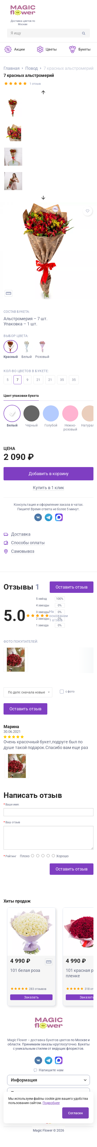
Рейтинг (10, 856)
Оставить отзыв (72, 587)
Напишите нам (51, 1070)
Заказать (31, 997)
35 (62, 380)
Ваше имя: (12, 804)
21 (38, 380)
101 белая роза (25, 970)
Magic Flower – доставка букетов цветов (38, 1040)
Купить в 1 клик (48, 487)
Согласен (75, 1113)
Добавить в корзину (49, 473)
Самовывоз (22, 551)
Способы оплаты (28, 542)
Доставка (21, 534)
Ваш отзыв (12, 822)
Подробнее (51, 1103)
